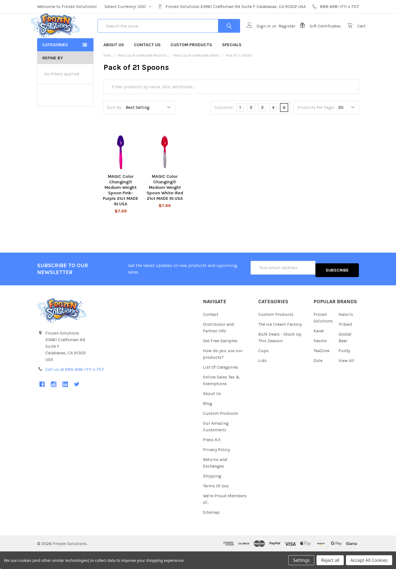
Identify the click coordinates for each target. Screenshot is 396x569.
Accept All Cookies (369, 560)
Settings (301, 560)
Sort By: (114, 127)
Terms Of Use (216, 503)
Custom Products (191, 64)
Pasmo (320, 358)
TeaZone (321, 368)
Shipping (212, 493)
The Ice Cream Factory (280, 341)
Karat (319, 348)
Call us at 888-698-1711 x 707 (74, 386)
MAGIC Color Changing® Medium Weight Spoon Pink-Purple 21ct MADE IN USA (120, 210)
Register (280, 35)
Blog (207, 420)
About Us (113, 64)
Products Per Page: (316, 127)
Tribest (345, 341)
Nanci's (346, 331)
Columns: (223, 127)
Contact (210, 331)
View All (346, 377)
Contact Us (147, 64)
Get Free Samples (220, 358)
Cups (263, 368)
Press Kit (212, 457)
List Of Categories (220, 384)
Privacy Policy (216, 466)
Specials (231, 64)
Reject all (330, 560)
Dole (318, 377)
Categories (55, 64)
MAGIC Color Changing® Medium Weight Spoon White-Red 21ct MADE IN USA (165, 207)
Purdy (344, 368)
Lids (262, 377)
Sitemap (211, 529)
